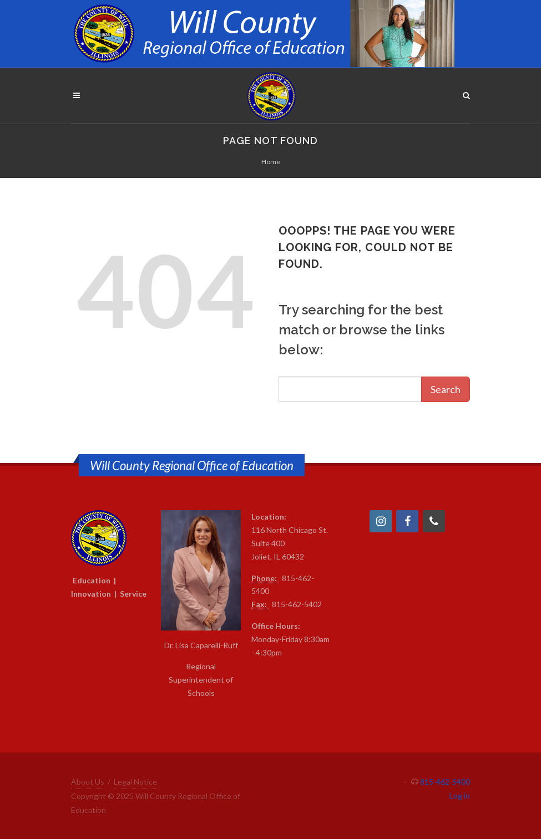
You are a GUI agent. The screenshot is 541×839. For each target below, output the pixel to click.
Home (270, 161)
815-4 (292, 578)
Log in (459, 795)
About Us (87, 781)
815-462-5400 (445, 781)
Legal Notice (135, 781)
